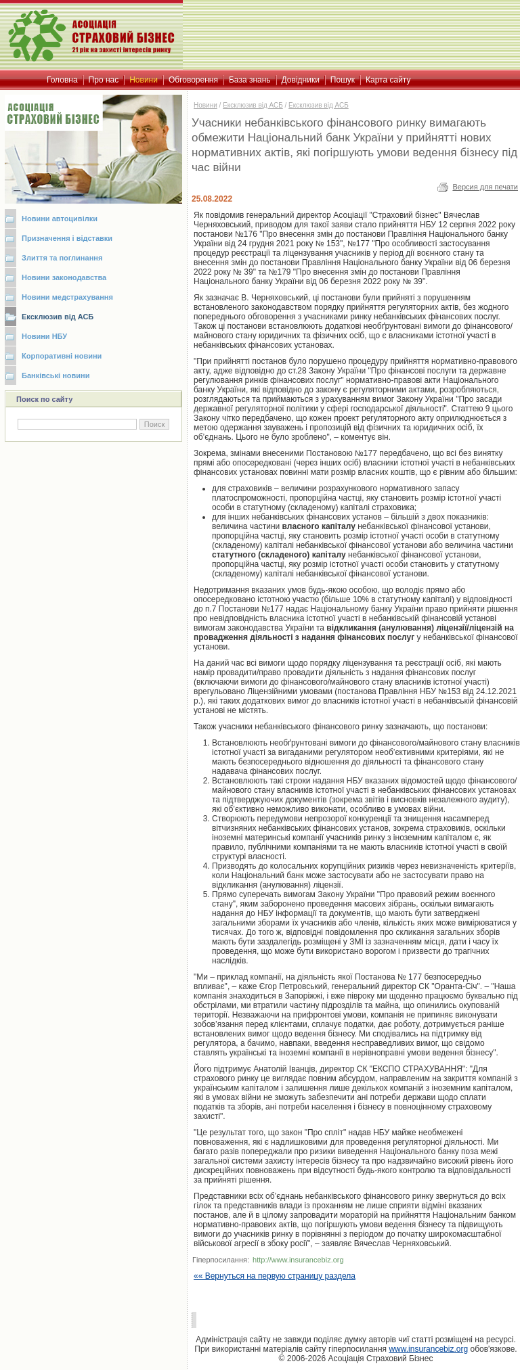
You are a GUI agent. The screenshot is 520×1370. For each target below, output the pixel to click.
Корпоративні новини (62, 356)
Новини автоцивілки (60, 218)
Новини (205, 105)
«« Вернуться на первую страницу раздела (274, 1276)
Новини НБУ (44, 336)
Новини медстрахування (67, 297)
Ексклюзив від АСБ (57, 317)
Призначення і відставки (67, 238)
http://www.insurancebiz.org (298, 1260)
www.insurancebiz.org (428, 1349)
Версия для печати (485, 187)
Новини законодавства (64, 277)
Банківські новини (56, 375)
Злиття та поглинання (62, 258)
